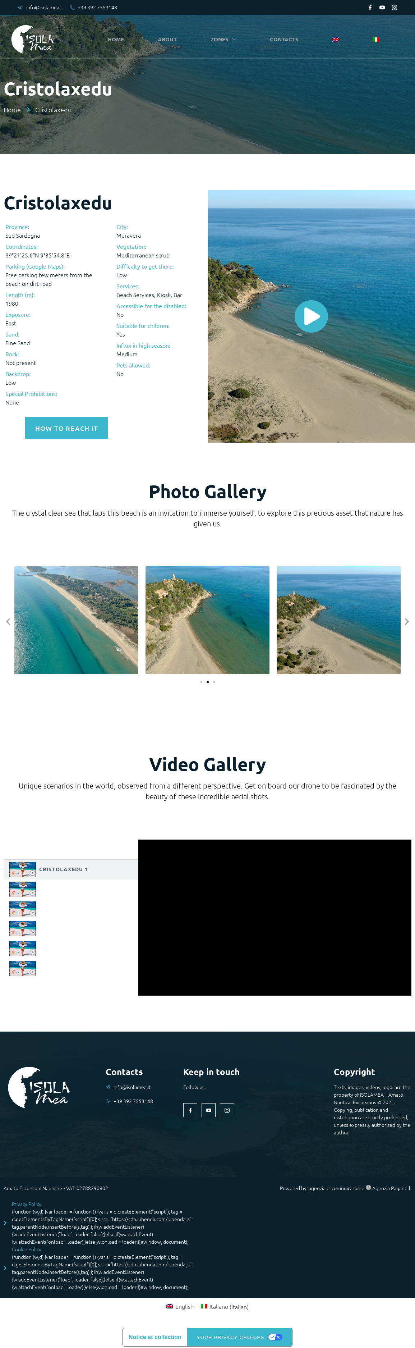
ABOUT (169, 39)
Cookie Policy (26, 1247)
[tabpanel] (274, 916)
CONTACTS (286, 39)
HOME (118, 39)
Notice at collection (155, 1336)
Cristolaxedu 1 (63, 867)
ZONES (225, 39)
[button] (8, 619)
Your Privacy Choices (230, 1335)
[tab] (71, 868)
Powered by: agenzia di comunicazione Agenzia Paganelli (345, 1186)
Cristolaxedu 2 (63, 887)
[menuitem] (337, 40)
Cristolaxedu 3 (63, 906)
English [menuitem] (184, 1305)
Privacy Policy (26, 1202)
